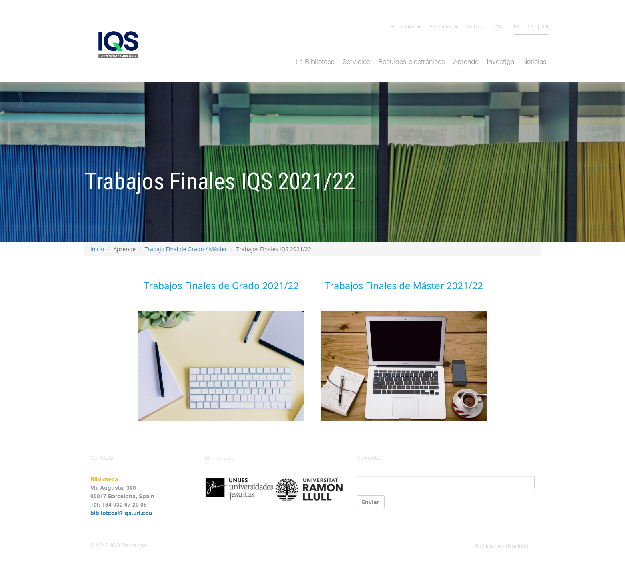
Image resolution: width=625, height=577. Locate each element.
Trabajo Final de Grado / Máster (186, 249)
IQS (498, 27)
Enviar (370, 502)
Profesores (443, 27)
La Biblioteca (315, 62)
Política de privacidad (502, 546)
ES (516, 26)
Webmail (476, 27)
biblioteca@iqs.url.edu (121, 513)
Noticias (534, 62)
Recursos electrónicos (411, 62)
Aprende (466, 62)
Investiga (500, 62)
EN (545, 26)
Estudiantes (405, 27)
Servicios (356, 62)
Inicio (97, 249)
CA (530, 26)
